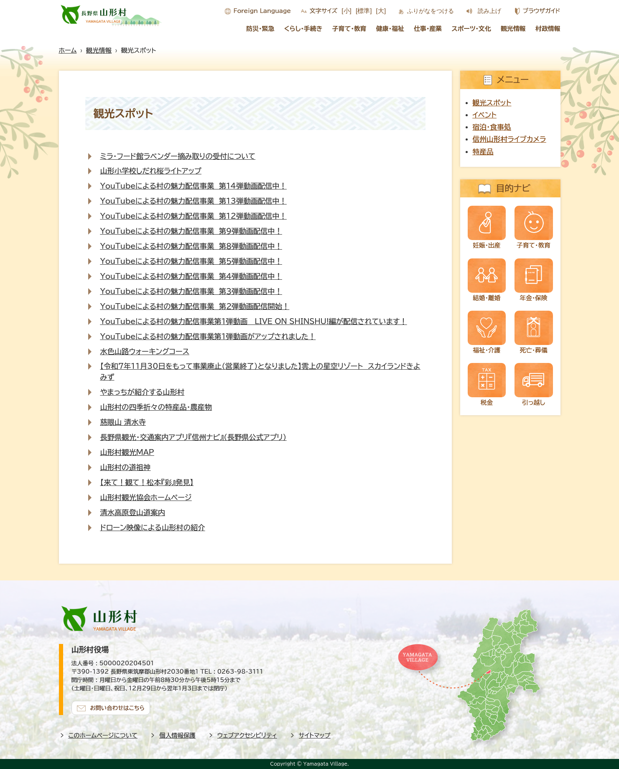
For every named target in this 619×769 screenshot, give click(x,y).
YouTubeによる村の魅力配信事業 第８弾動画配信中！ (191, 246)
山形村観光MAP (127, 452)
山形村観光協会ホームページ (146, 497)
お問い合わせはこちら (117, 708)
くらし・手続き (303, 29)
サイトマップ (315, 735)
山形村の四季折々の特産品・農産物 (156, 407)
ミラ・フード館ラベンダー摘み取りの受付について (178, 156)
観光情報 (513, 29)
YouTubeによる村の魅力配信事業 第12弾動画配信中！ (193, 216)
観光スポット (492, 102)
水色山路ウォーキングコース (144, 351)
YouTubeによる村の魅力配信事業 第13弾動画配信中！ (193, 200)
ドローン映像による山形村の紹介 (152, 527)
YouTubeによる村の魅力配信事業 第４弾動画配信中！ (191, 276)
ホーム (68, 50)
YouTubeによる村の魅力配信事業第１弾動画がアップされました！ (208, 336)
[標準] (364, 10)
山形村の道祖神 (125, 467)
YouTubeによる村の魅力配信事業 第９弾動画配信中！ (191, 231)
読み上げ (489, 11)
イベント (485, 114)
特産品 (483, 151)
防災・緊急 (260, 29)
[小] (346, 10)
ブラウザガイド (541, 11)
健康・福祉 (390, 29)
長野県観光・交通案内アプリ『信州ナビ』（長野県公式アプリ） (193, 437)
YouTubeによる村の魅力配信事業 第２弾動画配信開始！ (195, 306)
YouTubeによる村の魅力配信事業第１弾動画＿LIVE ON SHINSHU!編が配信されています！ (253, 321)
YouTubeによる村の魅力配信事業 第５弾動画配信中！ (191, 261)
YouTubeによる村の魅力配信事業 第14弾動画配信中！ (193, 185)
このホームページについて (103, 735)
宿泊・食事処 (492, 126)
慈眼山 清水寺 (123, 422)
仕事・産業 (428, 29)
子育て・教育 (349, 29)
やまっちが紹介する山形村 (142, 392)
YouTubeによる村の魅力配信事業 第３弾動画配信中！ (191, 291)
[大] (381, 10)
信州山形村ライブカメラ (509, 139)
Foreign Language (262, 11)
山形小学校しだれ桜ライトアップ (150, 170)
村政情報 (547, 29)
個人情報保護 (177, 735)
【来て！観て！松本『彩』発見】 (147, 482)
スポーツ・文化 (471, 29)
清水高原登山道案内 (132, 512)
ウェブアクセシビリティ (247, 735)
